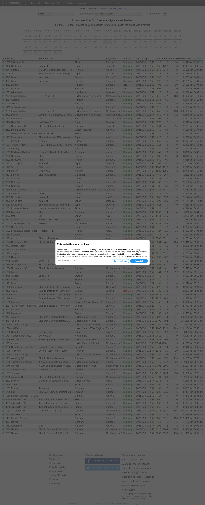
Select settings (120, 261)
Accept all (139, 261)
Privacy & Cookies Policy (67, 260)
